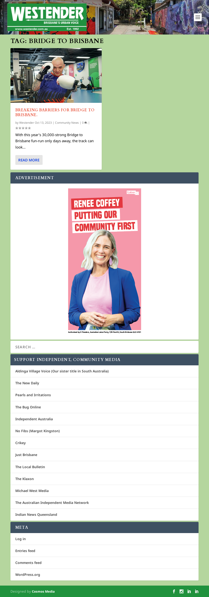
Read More (28, 160)
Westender (26, 123)
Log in (20, 538)
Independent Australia (34, 419)
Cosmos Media (43, 591)
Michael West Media (32, 490)
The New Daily (27, 383)
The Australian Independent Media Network (52, 502)
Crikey (20, 442)
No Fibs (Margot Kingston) (37, 431)
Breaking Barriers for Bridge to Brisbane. (55, 112)
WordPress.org (27, 574)
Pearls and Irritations (33, 395)
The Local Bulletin (30, 467)
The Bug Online (28, 407)
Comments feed (28, 562)
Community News (67, 123)
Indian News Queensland (36, 514)
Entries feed (25, 550)
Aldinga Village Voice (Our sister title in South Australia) (62, 371)
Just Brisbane (26, 454)
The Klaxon (24, 478)
